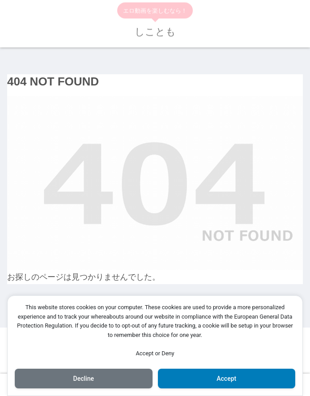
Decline (83, 378)
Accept (226, 378)
